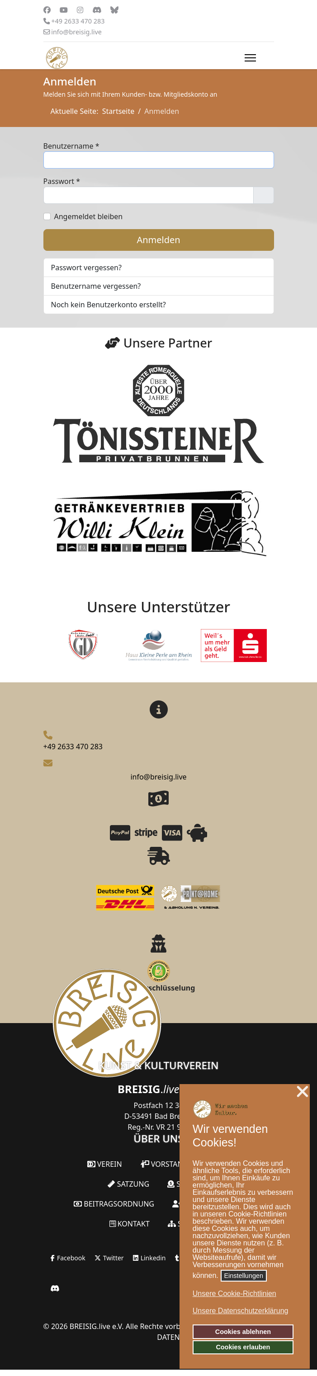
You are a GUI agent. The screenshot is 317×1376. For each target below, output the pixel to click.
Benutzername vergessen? (96, 286)
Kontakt (129, 1224)
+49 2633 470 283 (77, 21)
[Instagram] (80, 10)
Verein (104, 1164)
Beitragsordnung (114, 1204)
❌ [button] (302, 1092)
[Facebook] (47, 10)
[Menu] (250, 58)
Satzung (128, 1184)
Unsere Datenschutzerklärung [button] (241, 1311)
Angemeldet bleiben (88, 216)
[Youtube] (64, 10)
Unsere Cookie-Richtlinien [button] (234, 1293)
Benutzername (71, 146)
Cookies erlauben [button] (243, 1347)
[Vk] (96, 10)
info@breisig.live (76, 32)
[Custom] (114, 10)
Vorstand (164, 1164)
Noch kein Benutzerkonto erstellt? (108, 305)
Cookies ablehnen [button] (243, 1331)
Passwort (61, 181)
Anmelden (158, 240)
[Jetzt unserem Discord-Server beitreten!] (54, 1288)
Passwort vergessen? (86, 267)
